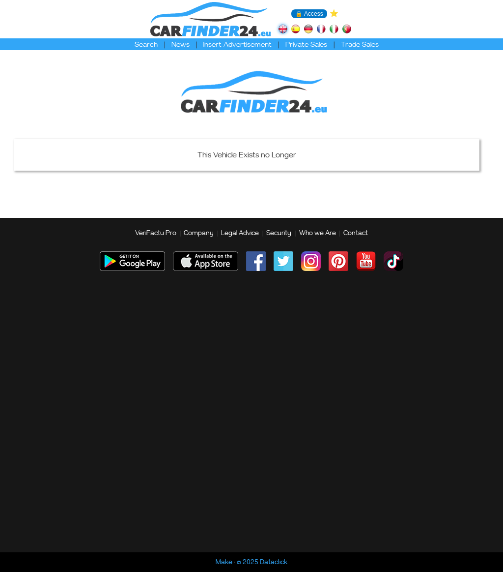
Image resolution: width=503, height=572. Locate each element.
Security (278, 233)
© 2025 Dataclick (262, 562)
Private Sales (306, 44)
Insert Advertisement (237, 44)
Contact (355, 233)
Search (146, 44)
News (180, 44)
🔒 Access (309, 13)
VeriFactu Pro (155, 233)
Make (224, 562)
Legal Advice (240, 233)
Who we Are (317, 233)
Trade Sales (360, 44)
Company (199, 233)
